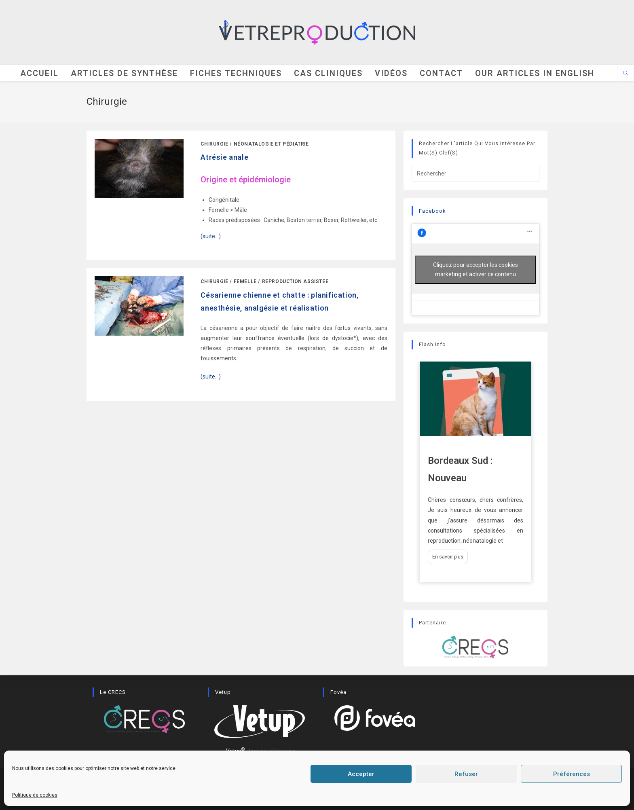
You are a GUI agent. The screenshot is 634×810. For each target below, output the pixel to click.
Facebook (432, 211)
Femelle (245, 282)
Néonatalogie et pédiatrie (271, 145)
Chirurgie (214, 145)
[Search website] (625, 74)
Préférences (571, 774)
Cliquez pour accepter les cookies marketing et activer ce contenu (475, 270)
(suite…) (211, 377)
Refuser (466, 774)
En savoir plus (447, 557)
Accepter (361, 774)
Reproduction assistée (295, 282)
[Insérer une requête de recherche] (475, 174)
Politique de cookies (34, 795)
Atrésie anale (224, 158)
